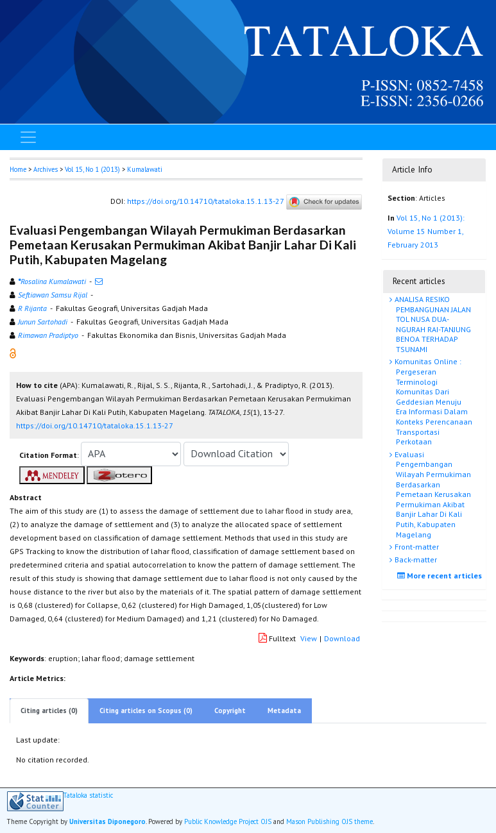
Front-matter (416, 546)
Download (342, 638)
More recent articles (441, 575)
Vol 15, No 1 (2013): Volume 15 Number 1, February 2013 (426, 231)
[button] (13, 352)
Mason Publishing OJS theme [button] (329, 821)
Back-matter (415, 559)
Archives (45, 169)
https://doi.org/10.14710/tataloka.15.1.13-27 (205, 201)
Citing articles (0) (49, 710)
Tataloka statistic (88, 795)
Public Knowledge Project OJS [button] (227, 821)
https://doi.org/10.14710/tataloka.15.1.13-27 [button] (94, 425)
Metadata (284, 710)
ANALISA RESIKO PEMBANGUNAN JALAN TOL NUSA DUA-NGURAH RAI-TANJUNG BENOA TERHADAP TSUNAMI (432, 324)
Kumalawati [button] (144, 169)
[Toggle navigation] (28, 137)
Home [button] (18, 169)
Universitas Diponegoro (107, 821)
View (308, 638)
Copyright (230, 710)
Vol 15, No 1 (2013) (92, 169)
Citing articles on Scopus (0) (145, 710)
